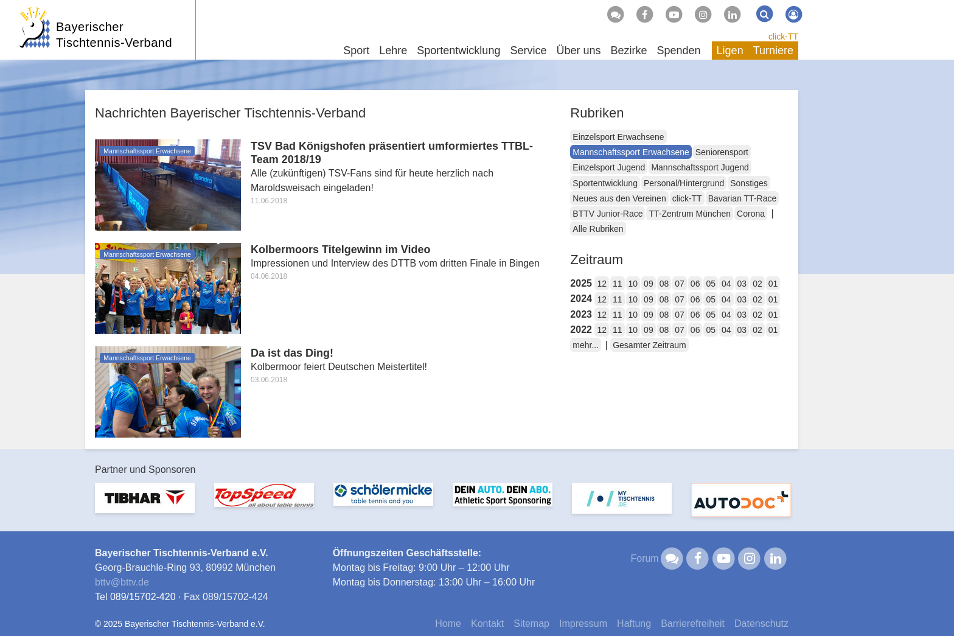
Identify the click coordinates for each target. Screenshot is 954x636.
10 (633, 283)
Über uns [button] (578, 50)
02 (757, 283)
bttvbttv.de (122, 582)
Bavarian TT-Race (742, 198)
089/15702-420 (143, 597)
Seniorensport (721, 152)
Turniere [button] (773, 50)
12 (602, 283)
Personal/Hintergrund (684, 183)
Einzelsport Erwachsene (618, 137)
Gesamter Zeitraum (649, 345)
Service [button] (528, 50)
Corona (751, 213)
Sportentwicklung (605, 183)
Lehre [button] (393, 50)
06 (695, 283)
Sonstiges (748, 183)
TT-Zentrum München (690, 213)
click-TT (783, 36)
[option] (144, 505)
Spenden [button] (679, 50)
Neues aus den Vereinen (619, 198)
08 (664, 283)
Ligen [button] (730, 50)
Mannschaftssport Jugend (699, 167)
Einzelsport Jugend (609, 167)
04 (726, 283)
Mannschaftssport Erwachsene (631, 152)
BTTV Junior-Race (607, 213)
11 (617, 283)
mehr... (586, 345)
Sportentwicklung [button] (458, 50)
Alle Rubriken (598, 229)
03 (742, 283)
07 (679, 283)
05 (711, 283)
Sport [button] (356, 50)
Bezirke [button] (628, 50)
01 (773, 283)
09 (648, 283)
